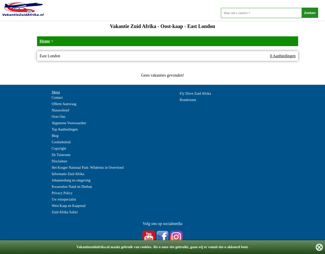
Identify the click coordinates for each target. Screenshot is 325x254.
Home (45, 41)
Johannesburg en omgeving (71, 180)
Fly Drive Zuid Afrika (195, 93)
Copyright (59, 148)
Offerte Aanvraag (64, 104)
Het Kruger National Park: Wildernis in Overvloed (87, 168)
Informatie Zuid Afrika (68, 174)
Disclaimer (59, 161)
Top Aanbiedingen (65, 129)
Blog (55, 136)
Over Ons (58, 117)
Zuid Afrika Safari (65, 212)
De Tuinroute (61, 155)
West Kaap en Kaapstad (68, 206)
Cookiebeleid (61, 142)
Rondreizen (188, 100)
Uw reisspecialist (64, 199)
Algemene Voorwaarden (69, 123)
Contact (57, 98)
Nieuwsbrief (60, 110)
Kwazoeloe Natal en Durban (72, 187)
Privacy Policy (62, 193)
